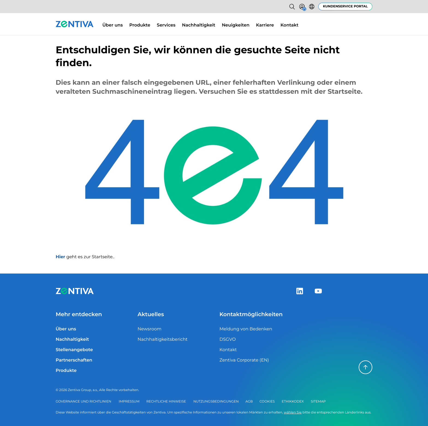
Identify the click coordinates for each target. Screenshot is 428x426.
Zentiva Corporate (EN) (244, 360)
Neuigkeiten (235, 25)
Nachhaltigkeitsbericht (163, 339)
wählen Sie (293, 412)
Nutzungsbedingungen (216, 401)
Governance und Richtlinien (83, 401)
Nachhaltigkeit (198, 25)
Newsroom (150, 329)
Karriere (265, 25)
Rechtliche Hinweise (166, 401)
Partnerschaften (74, 360)
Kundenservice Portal (345, 6)
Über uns (112, 25)
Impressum (129, 401)
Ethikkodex (293, 401)
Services (166, 25)
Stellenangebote (74, 349)
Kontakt (290, 25)
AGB (249, 401)
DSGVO (227, 339)
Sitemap (318, 401)
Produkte (139, 25)
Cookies (267, 401)
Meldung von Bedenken (245, 329)
